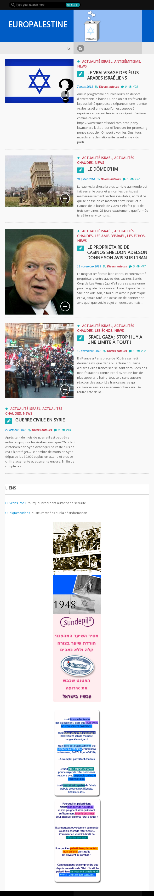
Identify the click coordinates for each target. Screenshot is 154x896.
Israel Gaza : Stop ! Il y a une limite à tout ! (114, 339)
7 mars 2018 (85, 86)
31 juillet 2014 (86, 179)
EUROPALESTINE (37, 24)
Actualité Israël (97, 61)
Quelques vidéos (17, 513)
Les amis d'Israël (110, 236)
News (82, 66)
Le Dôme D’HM (102, 169)
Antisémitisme (127, 61)
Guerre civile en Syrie (40, 419)
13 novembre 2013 (89, 266)
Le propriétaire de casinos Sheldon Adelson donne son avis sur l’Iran (117, 252)
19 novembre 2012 (89, 351)
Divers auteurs (109, 86)
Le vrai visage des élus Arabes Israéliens (113, 75)
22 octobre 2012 (15, 430)
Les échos (136, 236)
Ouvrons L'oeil (15, 503)
